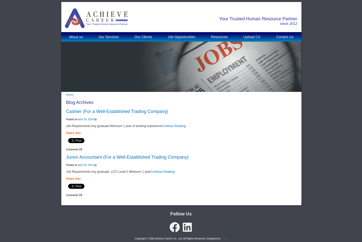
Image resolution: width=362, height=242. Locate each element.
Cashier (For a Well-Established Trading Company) (117, 111)
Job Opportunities (181, 37)
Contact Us (284, 37)
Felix (224, 238)
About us (76, 37)
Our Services (109, 37)
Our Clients (143, 37)
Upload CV (251, 37)
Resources (219, 37)
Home (69, 94)
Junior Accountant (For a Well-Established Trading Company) (127, 157)
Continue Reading (174, 126)
